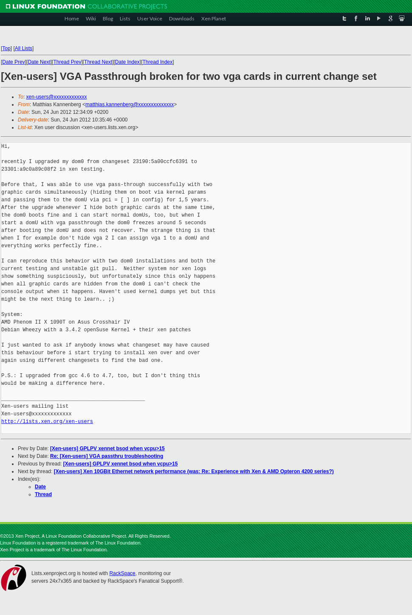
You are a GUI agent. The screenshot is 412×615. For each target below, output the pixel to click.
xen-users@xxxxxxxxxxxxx (56, 97)
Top (6, 48)
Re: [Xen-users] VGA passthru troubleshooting (106, 456)
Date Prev (13, 62)
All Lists (23, 48)
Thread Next (98, 62)
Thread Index (158, 62)
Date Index (127, 62)
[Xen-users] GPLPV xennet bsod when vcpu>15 (107, 448)
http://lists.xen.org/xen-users (47, 421)
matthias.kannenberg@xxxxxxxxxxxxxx (129, 104)
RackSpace (122, 573)
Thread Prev (67, 62)
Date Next (39, 62)
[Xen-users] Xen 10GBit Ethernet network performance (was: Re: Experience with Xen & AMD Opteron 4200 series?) (194, 471)
